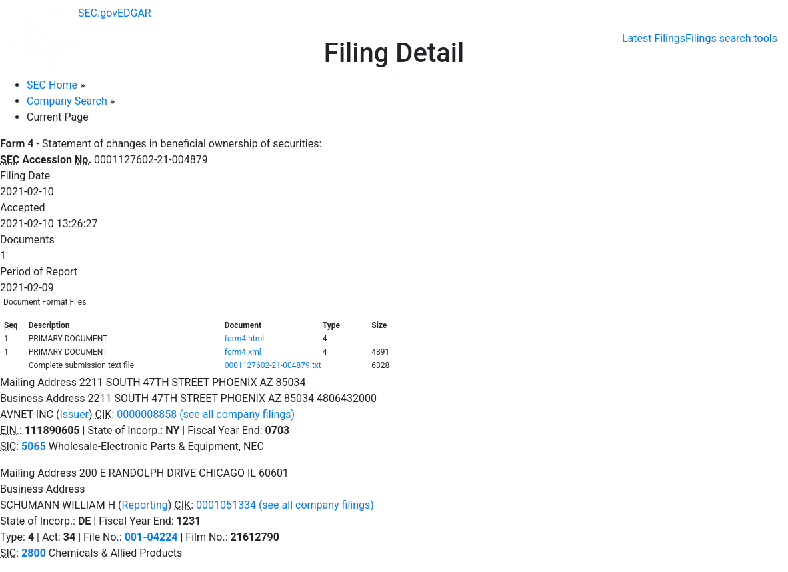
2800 (33, 553)
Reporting (145, 505)
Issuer (74, 414)
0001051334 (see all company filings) (285, 505)
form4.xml (243, 352)
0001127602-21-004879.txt (273, 365)
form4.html (245, 338)
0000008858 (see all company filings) (206, 414)
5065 (33, 446)
